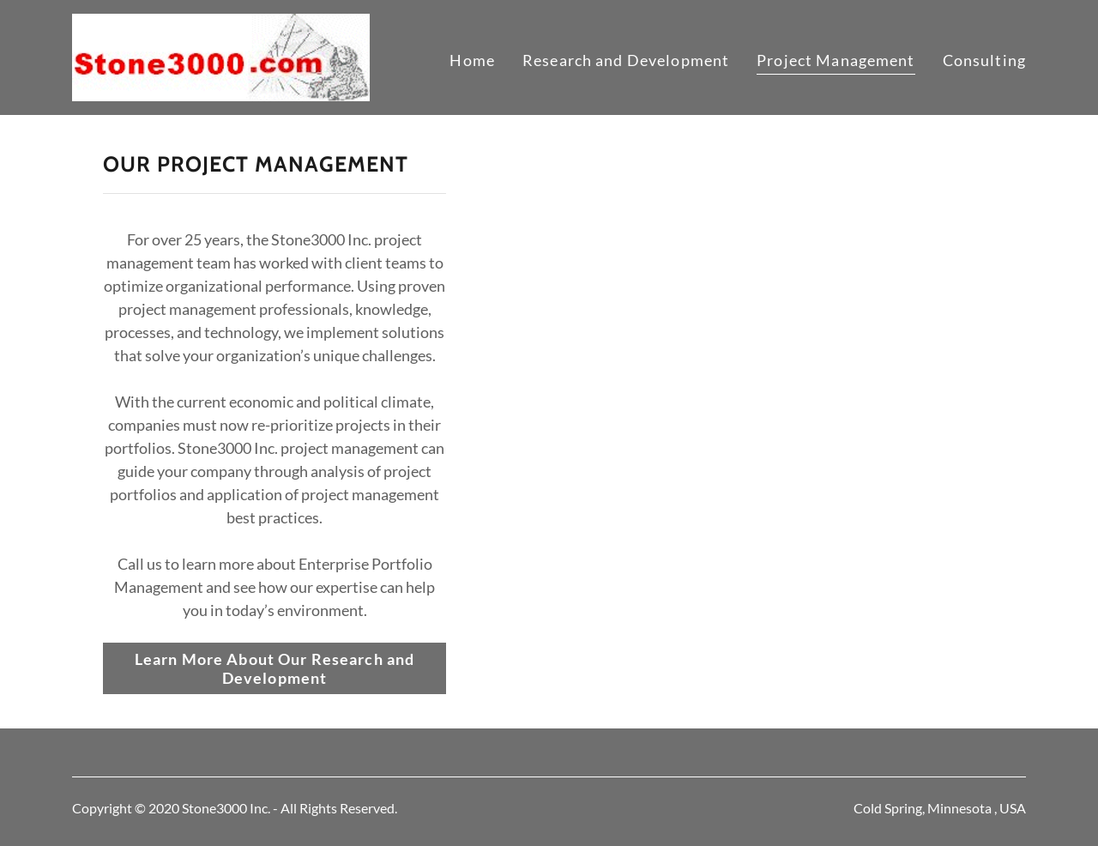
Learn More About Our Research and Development (274, 668)
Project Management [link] (835, 60)
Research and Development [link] (625, 60)
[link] (221, 55)
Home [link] (472, 60)
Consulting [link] (984, 60)
